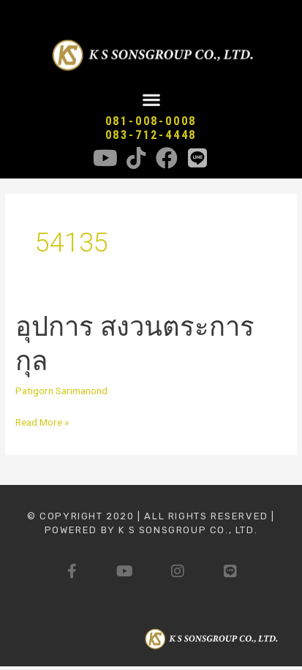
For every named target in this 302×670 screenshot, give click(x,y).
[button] (151, 100)
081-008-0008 (151, 121)
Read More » (42, 420)
